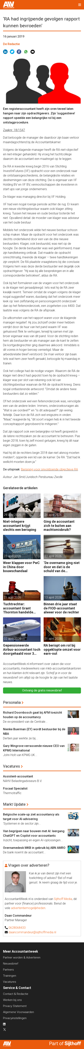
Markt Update (14, 804)
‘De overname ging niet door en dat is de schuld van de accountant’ (62, 567)
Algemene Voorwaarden (18, 1012)
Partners (8, 969)
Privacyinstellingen (15, 1018)
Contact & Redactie (15, 994)
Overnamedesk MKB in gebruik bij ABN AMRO (34, 848)
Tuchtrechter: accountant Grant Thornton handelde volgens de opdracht (19, 608)
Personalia (12, 702)
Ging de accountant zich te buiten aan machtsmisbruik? (59, 525)
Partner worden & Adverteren (21, 957)
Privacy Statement (15, 1006)
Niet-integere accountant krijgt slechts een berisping (19, 525)
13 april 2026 (53, 597)
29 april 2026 (12, 515)
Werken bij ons (12, 1000)
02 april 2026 (12, 638)
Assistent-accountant (18, 776)
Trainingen (9, 975)
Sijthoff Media (63, 899)
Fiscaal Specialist (15, 788)
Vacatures (11, 766)
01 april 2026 (53, 638)
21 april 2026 (12, 597)
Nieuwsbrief (10, 963)
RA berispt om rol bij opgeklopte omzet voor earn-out (62, 649)
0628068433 (17, 927)
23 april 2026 (12, 556)
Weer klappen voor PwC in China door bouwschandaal (21, 567)
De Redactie (11, 44)
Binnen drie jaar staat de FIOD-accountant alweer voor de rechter (61, 608)
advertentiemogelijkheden (28, 908)
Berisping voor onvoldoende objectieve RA (49, 469)
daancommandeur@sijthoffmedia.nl (32, 932)
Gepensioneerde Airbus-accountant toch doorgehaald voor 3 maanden (21, 649)
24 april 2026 (53, 515)
